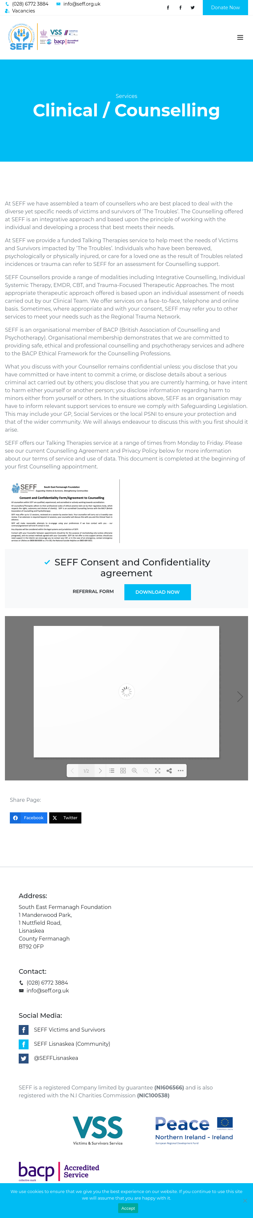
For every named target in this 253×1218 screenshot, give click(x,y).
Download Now (158, 592)
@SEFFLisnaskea (56, 1058)
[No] (245, 1200)
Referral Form (93, 591)
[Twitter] (65, 818)
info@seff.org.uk (44, 991)
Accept (128, 1208)
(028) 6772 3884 (43, 983)
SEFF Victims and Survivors (69, 1030)
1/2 (86, 771)
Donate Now (225, 8)
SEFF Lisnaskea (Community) (72, 1044)
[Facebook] (28, 818)
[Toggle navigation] (240, 37)
